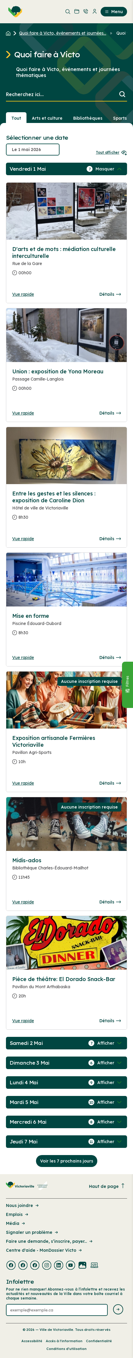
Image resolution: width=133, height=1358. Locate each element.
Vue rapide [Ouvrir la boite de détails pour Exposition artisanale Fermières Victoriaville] (23, 783)
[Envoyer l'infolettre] (118, 1310)
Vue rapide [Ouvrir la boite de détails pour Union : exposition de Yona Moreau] (23, 413)
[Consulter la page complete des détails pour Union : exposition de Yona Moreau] (66, 382)
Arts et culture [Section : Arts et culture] (47, 118)
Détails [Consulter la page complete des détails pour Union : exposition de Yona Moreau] (110, 413)
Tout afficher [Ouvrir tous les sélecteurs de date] (111, 152)
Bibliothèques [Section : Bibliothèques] (87, 118)
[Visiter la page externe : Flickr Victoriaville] (82, 1265)
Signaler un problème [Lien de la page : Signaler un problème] (32, 1232)
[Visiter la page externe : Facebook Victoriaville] (11, 1265)
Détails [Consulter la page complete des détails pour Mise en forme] (110, 657)
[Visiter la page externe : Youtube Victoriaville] (70, 1265)
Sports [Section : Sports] (120, 118)
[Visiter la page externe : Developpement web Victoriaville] (94, 1265)
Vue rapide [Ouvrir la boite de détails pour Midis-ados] (23, 902)
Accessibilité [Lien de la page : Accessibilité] (31, 1341)
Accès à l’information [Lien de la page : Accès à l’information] (64, 1341)
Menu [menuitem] (114, 11)
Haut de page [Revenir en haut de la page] (107, 1186)
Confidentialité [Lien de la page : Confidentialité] (99, 1341)
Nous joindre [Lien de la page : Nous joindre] (23, 1205)
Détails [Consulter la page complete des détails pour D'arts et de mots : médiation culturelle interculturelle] (110, 294)
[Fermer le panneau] (127, 685)
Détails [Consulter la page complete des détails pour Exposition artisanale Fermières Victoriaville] (110, 783)
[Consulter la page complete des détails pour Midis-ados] (66, 871)
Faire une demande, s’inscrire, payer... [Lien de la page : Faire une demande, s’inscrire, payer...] (49, 1241)
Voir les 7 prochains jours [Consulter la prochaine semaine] (66, 1161)
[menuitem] (14, 11)
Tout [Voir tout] (16, 118)
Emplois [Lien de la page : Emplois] (17, 1214)
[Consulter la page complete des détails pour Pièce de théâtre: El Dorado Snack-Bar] (66, 990)
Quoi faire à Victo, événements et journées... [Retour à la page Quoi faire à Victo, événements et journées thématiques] (62, 33)
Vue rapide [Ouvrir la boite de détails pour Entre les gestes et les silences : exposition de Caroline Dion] (23, 538)
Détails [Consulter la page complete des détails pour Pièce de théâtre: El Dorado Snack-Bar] (110, 1020)
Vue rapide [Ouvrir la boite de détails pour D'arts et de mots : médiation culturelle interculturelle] (23, 294)
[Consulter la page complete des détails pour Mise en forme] (66, 626)
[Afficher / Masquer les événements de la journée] (109, 169)
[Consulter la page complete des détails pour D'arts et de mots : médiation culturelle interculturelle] (66, 263)
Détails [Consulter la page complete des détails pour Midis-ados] (110, 902)
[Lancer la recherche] (122, 94)
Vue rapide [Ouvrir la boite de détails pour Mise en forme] (23, 657)
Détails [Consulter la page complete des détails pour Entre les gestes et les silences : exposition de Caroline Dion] (110, 538)
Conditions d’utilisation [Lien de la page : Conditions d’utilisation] (66, 1349)
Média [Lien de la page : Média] (16, 1223)
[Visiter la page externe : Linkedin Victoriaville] (59, 1265)
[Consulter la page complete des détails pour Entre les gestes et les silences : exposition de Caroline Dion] (66, 508)
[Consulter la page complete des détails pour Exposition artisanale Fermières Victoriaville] (66, 752)
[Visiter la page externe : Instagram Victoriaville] (47, 1265)
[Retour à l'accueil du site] (9, 33)
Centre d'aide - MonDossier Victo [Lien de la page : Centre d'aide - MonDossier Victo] (44, 1250)
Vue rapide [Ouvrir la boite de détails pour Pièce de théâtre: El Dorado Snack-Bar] (23, 1020)
